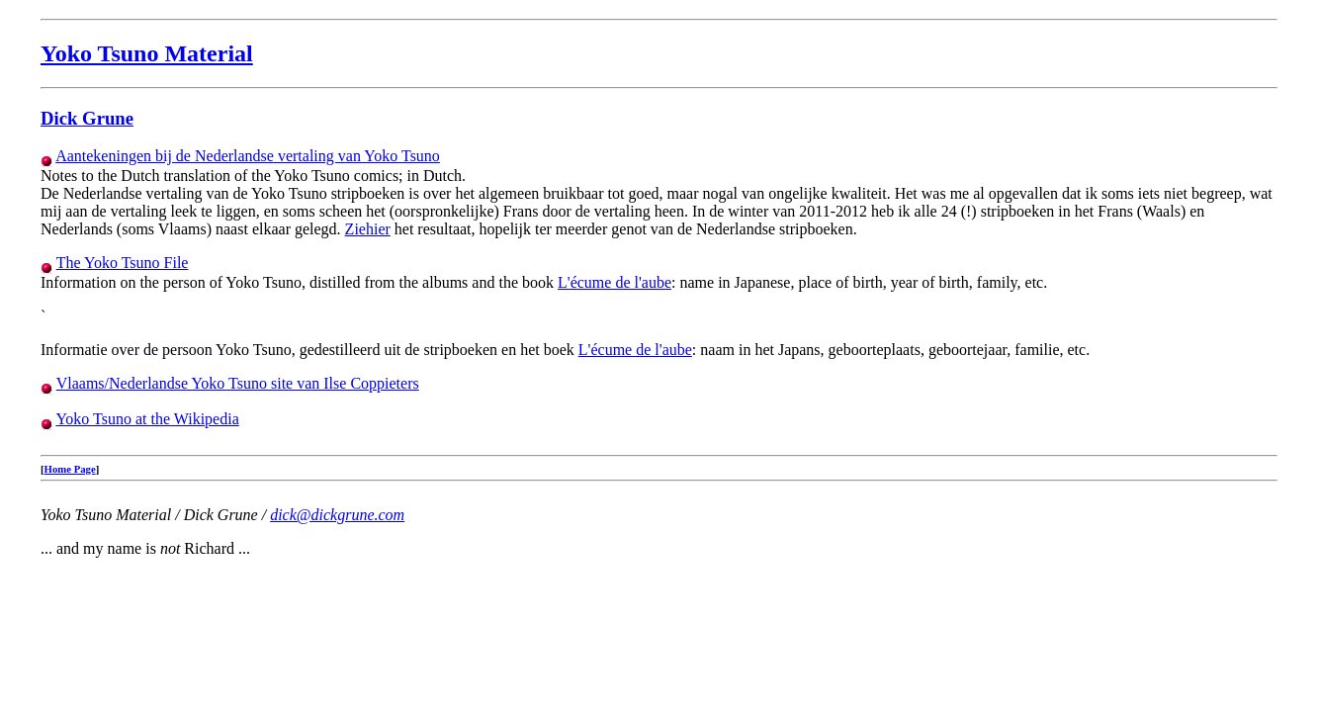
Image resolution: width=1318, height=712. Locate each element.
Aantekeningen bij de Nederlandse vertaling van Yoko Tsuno (247, 155)
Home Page (70, 469)
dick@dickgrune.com (337, 514)
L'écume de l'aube (614, 282)
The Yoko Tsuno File (122, 262)
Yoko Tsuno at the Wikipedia (146, 418)
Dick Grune (87, 118)
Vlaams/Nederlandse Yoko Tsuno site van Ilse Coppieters (237, 383)
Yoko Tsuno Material (147, 53)
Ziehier (368, 229)
